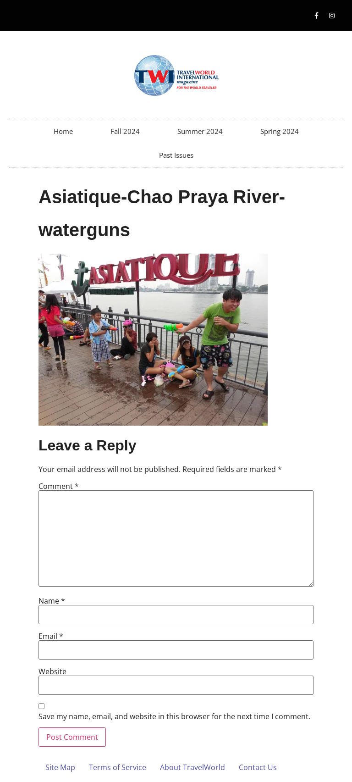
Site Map (60, 767)
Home (63, 131)
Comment (58, 486)
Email (50, 636)
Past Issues (176, 155)
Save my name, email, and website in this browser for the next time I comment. (174, 716)
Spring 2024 (279, 131)
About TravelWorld (192, 767)
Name (51, 601)
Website (52, 671)
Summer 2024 (200, 131)
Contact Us (258, 767)
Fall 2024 (125, 131)
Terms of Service (117, 767)
